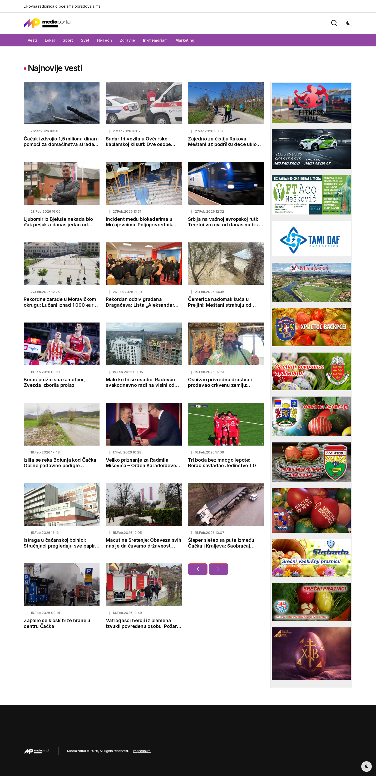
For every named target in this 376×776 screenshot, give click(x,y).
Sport (68, 40)
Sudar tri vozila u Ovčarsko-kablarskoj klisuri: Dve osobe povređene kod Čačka (138, 144)
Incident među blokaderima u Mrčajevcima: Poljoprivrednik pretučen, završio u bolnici (139, 224)
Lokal (50, 40)
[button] (334, 23)
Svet (85, 40)
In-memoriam (155, 40)
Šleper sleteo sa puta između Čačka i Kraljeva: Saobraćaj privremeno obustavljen (221, 545)
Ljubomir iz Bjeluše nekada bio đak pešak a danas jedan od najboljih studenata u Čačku (58, 224)
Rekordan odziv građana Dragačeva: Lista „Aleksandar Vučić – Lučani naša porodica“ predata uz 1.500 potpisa (140, 307)
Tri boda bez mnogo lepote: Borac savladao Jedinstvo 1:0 (222, 462)
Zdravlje (127, 40)
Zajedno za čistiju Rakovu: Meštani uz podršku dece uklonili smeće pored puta (225, 144)
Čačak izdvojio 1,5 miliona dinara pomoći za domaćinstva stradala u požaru (61, 144)
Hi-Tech (104, 40)
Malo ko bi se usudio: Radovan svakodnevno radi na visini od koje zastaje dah (140, 385)
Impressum (142, 751)
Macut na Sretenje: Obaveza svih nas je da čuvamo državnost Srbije (143, 545)
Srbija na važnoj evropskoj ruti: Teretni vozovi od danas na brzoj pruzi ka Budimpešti (225, 224)
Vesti (32, 40)
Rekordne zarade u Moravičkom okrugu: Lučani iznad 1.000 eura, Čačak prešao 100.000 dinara (61, 304)
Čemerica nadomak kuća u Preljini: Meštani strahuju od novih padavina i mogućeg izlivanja (219, 307)
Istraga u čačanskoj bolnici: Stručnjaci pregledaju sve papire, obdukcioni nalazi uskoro (61, 545)
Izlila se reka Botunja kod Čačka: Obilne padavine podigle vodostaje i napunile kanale (60, 465)
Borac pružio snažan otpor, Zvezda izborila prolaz (54, 382)
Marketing (184, 40)
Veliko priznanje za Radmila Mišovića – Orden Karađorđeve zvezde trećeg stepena (141, 465)
